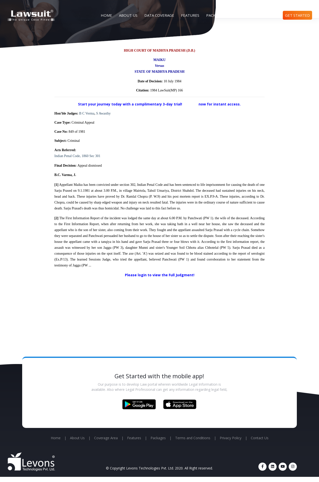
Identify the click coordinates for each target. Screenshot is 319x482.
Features (190, 15)
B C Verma (86, 113)
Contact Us (266, 15)
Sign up (191, 104)
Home (106, 15)
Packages (215, 15)
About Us (128, 15)
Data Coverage (159, 15)
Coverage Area (106, 438)
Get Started (297, 15)
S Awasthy (103, 113)
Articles (240, 15)
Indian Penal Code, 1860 (71, 156)
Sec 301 (95, 156)
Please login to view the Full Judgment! (159, 275)
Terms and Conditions (192, 438)
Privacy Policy (230, 438)
